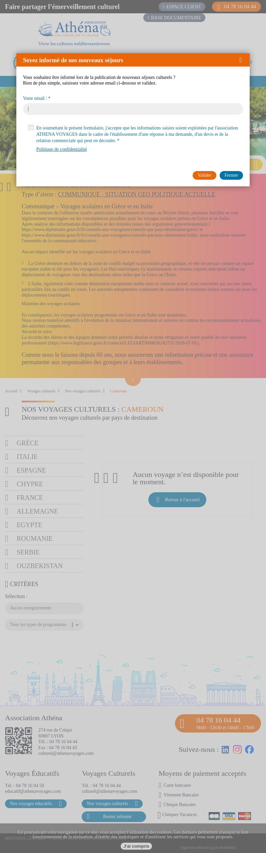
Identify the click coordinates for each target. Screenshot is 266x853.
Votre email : (35, 98)
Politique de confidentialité (61, 149)
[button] (242, 60)
